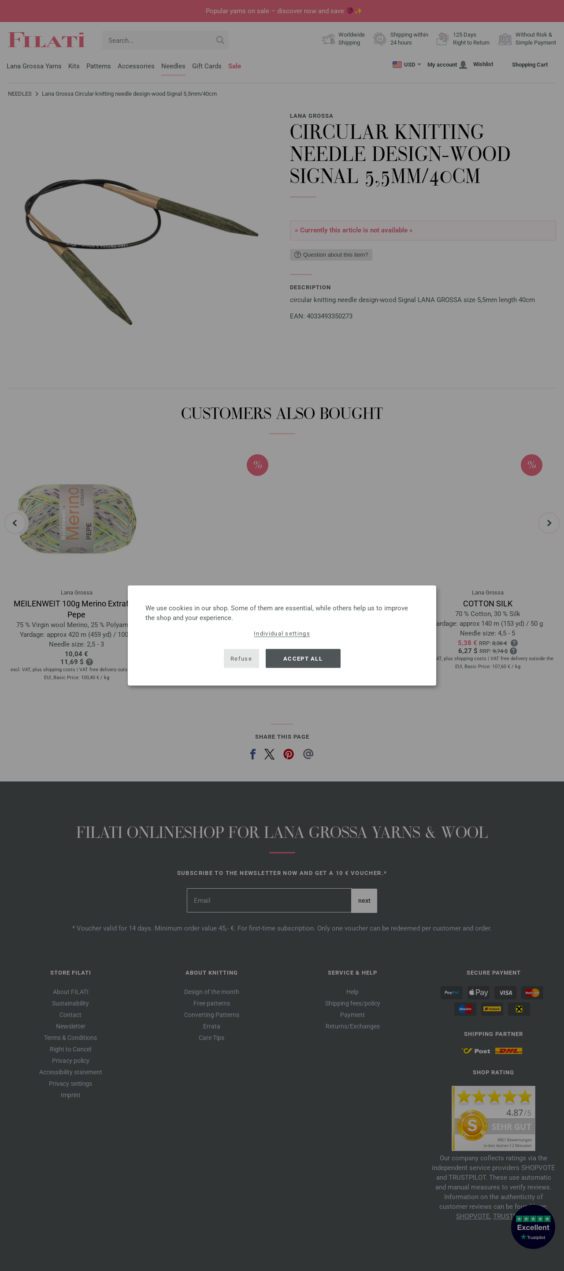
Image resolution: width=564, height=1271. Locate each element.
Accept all (303, 658)
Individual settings (282, 633)
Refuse (241, 658)
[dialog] (282, 636)
